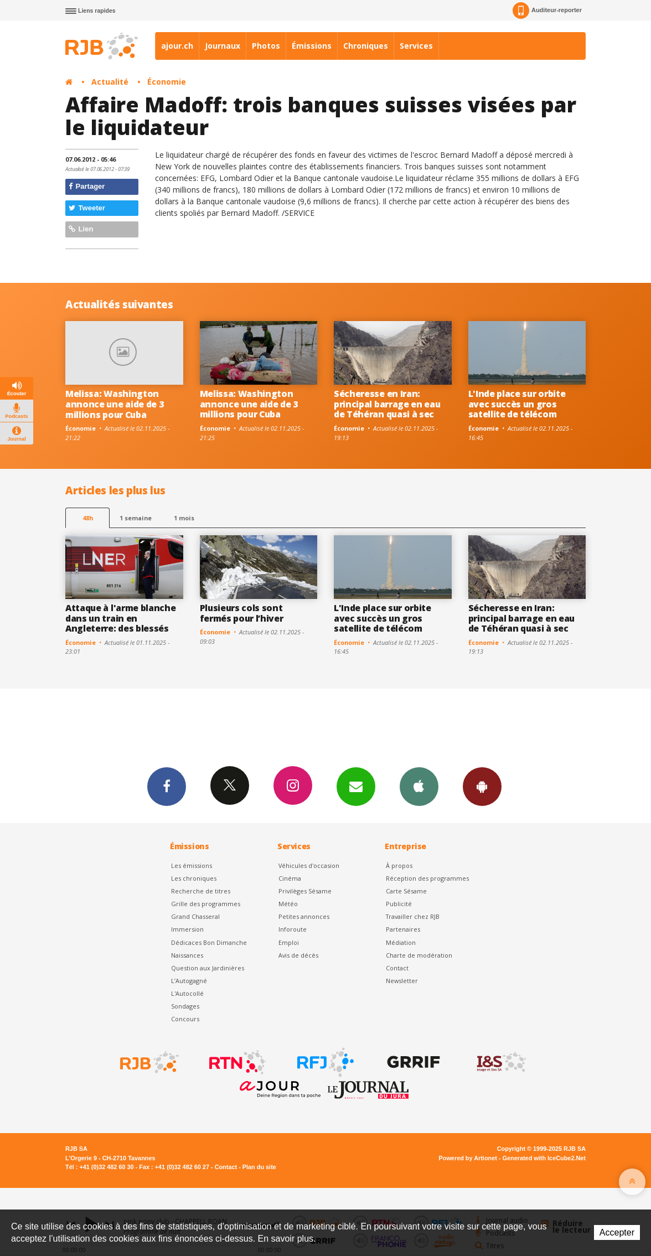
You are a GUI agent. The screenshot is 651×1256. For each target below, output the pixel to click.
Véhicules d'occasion (308, 865)
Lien (81, 229)
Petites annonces (303, 916)
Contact (397, 967)
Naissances (187, 955)
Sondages (185, 1006)
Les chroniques (193, 878)
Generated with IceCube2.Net (544, 1158)
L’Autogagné (189, 980)
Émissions (312, 45)
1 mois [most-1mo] (184, 518)
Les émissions (191, 865)
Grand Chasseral (195, 916)
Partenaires (403, 929)
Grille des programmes (205, 903)
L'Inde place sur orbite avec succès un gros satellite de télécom (517, 404)
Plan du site (259, 1167)
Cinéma (289, 878)
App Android (482, 786)
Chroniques (365, 45)
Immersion (187, 929)
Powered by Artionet (468, 1158)
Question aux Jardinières (207, 967)
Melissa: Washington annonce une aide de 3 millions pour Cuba (114, 404)
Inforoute (292, 929)
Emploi (288, 942)
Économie (166, 81)
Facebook (166, 786)
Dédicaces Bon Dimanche (209, 942)
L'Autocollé (187, 993)
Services (416, 45)
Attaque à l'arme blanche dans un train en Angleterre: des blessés (120, 618)
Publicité (399, 903)
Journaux (222, 45)
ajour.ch (177, 45)
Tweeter (87, 208)
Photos (266, 45)
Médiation (401, 942)
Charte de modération (419, 955)
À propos (399, 865)
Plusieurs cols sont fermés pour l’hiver (241, 613)
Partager (87, 186)
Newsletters (356, 786)
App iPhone (419, 786)
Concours (185, 1018)
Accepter (617, 1232)
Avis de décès (298, 955)
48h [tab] (87, 518)
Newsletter (402, 980)
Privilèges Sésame (305, 891)
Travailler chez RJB (413, 916)
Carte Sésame (406, 891)
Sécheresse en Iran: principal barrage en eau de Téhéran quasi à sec (387, 404)
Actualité (109, 81)
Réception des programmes (427, 878)
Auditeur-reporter (547, 10)
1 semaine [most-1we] (136, 518)
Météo (288, 903)
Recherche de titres (200, 891)
